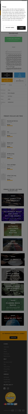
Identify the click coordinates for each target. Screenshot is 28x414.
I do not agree (9, 27)
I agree (21, 28)
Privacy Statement (18, 20)
